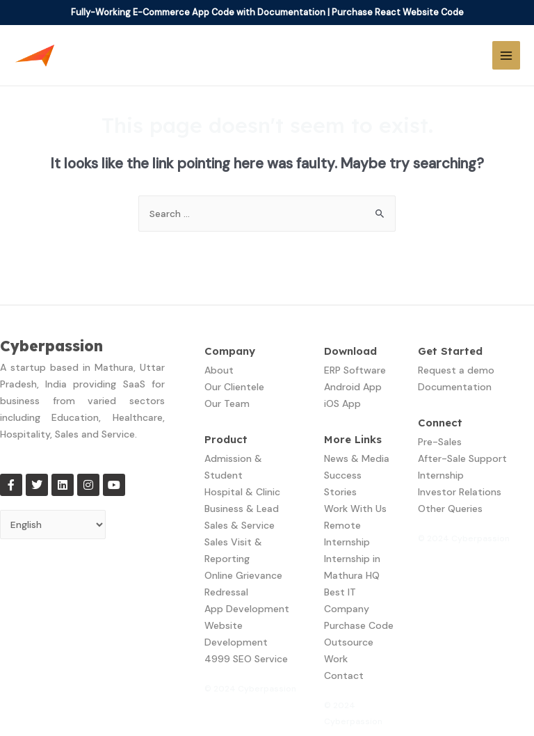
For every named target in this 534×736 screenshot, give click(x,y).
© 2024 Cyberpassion (250, 688)
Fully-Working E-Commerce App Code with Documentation (198, 12)
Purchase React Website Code (398, 12)
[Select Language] (53, 525)
